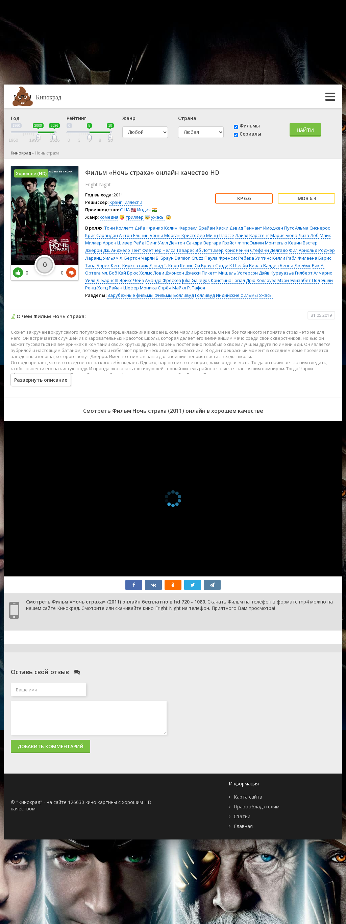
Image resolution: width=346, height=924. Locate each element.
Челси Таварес (178, 250)
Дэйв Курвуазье (276, 273)
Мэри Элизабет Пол (298, 280)
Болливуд (183, 295)
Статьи (242, 816)
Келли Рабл (284, 258)
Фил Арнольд (303, 250)
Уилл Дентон (171, 243)
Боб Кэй (117, 273)
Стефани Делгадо (269, 250)
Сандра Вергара (203, 243)
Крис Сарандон (101, 235)
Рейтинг (76, 118)
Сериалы (250, 134)
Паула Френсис (220, 258)
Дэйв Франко (148, 228)
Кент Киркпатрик (129, 265)
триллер (135, 217)
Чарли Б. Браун (157, 258)
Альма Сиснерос (312, 228)
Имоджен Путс (278, 228)
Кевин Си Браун (197, 265)
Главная (243, 826)
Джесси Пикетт (201, 273)
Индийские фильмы (237, 295)
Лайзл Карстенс (252, 235)
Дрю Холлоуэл (261, 280)
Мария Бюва (283, 235)
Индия (144, 210)
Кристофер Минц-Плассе (207, 235)
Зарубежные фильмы (130, 295)
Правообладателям (256, 806)
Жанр (128, 118)
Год (15, 118)
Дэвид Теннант (245, 228)
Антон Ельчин (134, 235)
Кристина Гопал (228, 280)
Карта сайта (248, 796)
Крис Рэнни (237, 250)
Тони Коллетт (118, 228)
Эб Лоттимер (209, 250)
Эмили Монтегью (268, 243)
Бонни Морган (165, 235)
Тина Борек (97, 265)
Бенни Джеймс (295, 265)
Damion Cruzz (189, 258)
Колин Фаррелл (181, 228)
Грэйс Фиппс (235, 243)
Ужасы (266, 295)
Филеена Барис (314, 258)
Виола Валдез (264, 265)
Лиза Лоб (308, 235)
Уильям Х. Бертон (121, 258)
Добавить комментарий (50, 746)
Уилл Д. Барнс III (101, 280)
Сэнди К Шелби (231, 265)
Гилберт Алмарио (313, 273)
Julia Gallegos (196, 280)
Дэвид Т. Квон (164, 265)
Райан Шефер (124, 288)
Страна (187, 118)
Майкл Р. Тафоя (188, 288)
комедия (109, 217)
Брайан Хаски (213, 228)
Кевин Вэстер (303, 243)
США (125, 210)
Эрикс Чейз (131, 280)
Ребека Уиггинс (254, 258)
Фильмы (250, 125)
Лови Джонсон (168, 273)
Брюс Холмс (139, 273)
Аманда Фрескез (163, 280)
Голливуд (205, 295)
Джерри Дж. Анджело (107, 250)
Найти (305, 130)
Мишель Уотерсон (238, 273)
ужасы (158, 217)
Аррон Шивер (117, 243)
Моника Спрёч (155, 288)
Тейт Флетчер (146, 250)
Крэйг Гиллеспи (125, 202)
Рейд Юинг (145, 243)
